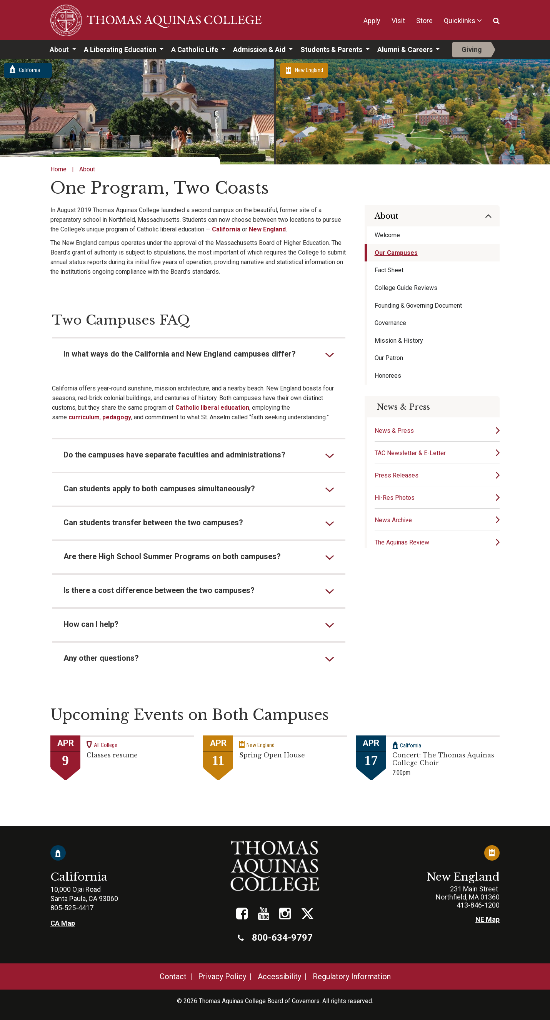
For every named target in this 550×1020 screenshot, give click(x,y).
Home (58, 169)
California (226, 229)
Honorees (388, 375)
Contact (173, 976)
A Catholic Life (195, 49)
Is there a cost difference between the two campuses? (159, 590)
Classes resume (112, 755)
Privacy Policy (222, 976)
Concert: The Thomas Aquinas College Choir (443, 759)
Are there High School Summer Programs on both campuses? (172, 556)
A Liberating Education (121, 49)
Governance (390, 323)
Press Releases (396, 475)
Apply (371, 21)
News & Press (394, 430)
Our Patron (389, 358)
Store (424, 21)
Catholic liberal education (212, 407)
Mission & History (399, 340)
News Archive (393, 520)
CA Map (62, 923)
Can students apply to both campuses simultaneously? (159, 488)
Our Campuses (396, 252)
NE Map (487, 919)
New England (267, 229)
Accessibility (279, 976)
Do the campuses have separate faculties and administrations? (174, 454)
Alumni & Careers (405, 49)
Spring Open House (272, 755)
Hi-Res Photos (395, 497)
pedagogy (116, 417)
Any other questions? (101, 658)
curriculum (84, 417)
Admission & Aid (260, 49)
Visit (398, 21)
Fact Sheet (389, 270)
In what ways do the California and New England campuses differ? (179, 353)
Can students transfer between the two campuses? (153, 522)
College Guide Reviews (406, 287)
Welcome (387, 235)
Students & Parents (332, 49)
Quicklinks (459, 21)
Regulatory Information (352, 976)
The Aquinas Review (402, 542)
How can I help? (90, 624)
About (60, 49)
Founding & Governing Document (418, 305)
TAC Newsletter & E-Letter (410, 453)
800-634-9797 (275, 937)
